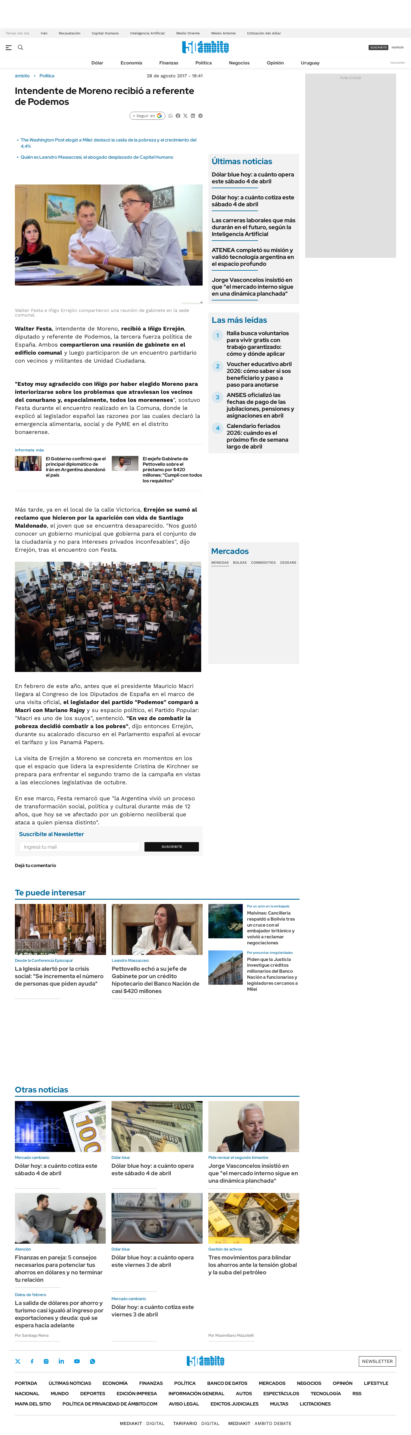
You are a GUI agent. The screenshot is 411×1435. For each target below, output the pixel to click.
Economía (131, 63)
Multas (279, 1404)
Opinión (275, 63)
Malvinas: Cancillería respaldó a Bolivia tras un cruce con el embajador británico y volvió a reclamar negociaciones (271, 928)
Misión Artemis (223, 33)
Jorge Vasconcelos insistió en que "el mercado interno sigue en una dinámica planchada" (252, 286)
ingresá (398, 47)
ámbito (22, 76)
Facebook (32, 1361)
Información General (196, 1394)
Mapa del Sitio (33, 1404)
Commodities (263, 563)
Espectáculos (281, 1394)
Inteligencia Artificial (147, 33)
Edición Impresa (137, 1394)
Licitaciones (315, 1404)
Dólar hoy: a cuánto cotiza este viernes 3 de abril (152, 1310)
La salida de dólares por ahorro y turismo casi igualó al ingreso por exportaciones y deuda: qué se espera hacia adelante (59, 1314)
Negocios (239, 63)
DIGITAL (142, 1423)
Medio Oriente (188, 33)
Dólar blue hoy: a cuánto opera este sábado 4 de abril (253, 178)
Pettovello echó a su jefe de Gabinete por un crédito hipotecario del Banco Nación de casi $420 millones (155, 980)
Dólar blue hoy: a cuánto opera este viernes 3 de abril (152, 1261)
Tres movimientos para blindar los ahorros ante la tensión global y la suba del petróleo (252, 1265)
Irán (44, 33)
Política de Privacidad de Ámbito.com (109, 1404)
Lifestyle (376, 1383)
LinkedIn (61, 1361)
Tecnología (326, 1394)
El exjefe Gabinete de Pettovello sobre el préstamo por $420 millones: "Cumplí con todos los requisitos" (172, 470)
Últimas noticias (70, 1383)
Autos (244, 1394)
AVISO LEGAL (184, 1404)
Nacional (27, 1394)
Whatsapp (92, 1361)
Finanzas (168, 63)
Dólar (97, 63)
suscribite (378, 47)
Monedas (220, 563)
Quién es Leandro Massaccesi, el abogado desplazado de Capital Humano (97, 157)
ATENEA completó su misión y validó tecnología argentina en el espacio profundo (253, 257)
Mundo (60, 1394)
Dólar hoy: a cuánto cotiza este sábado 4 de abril (253, 201)
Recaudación (69, 33)
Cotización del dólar (264, 33)
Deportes (92, 1394)
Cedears (288, 563)
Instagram (46, 1361)
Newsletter (397, 62)
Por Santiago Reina (31, 1335)
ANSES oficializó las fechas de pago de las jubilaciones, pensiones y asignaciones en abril (260, 405)
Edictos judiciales (235, 1404)
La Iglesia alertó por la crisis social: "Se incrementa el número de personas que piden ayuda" (59, 976)
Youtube (77, 1361)
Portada (26, 1383)
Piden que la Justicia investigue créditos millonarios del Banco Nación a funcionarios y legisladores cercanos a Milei (272, 974)
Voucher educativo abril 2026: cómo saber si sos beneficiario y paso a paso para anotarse (259, 374)
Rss (357, 1394)
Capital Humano (105, 33)
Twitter (18, 1361)
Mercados (272, 1383)
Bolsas (240, 563)
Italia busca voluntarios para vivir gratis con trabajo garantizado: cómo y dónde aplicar (258, 343)
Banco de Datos (227, 1383)
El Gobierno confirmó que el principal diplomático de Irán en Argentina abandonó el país (76, 467)
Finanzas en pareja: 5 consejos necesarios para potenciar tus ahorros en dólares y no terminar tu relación (59, 1268)
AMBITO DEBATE (259, 1423)
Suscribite (172, 847)
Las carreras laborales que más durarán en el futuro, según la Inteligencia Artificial (253, 227)
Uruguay (310, 63)
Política (203, 63)
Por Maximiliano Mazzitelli (231, 1335)
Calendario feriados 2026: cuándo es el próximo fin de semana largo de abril (257, 436)
